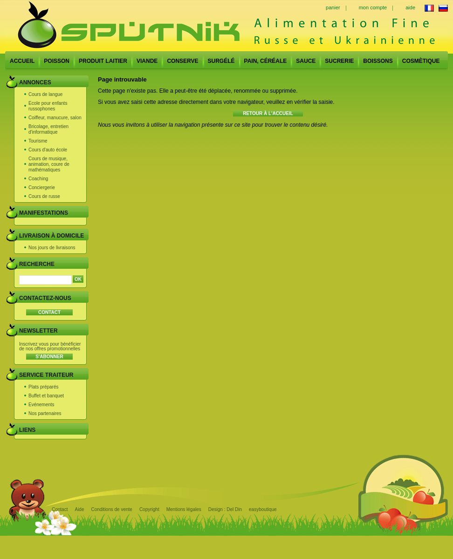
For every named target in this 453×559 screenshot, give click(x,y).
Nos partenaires (45, 413)
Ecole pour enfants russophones (47, 106)
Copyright (149, 509)
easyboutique (263, 509)
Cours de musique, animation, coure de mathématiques (48, 164)
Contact (60, 509)
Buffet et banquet (46, 395)
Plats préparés (43, 386)
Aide (79, 509)
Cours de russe (44, 196)
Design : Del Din (225, 509)
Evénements (41, 404)
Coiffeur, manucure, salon (55, 117)
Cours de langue (45, 94)
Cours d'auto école (47, 149)
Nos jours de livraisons (52, 247)
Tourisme (38, 140)
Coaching (38, 178)
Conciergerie (41, 187)
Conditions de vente (111, 509)
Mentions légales (183, 509)
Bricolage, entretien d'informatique (48, 129)
